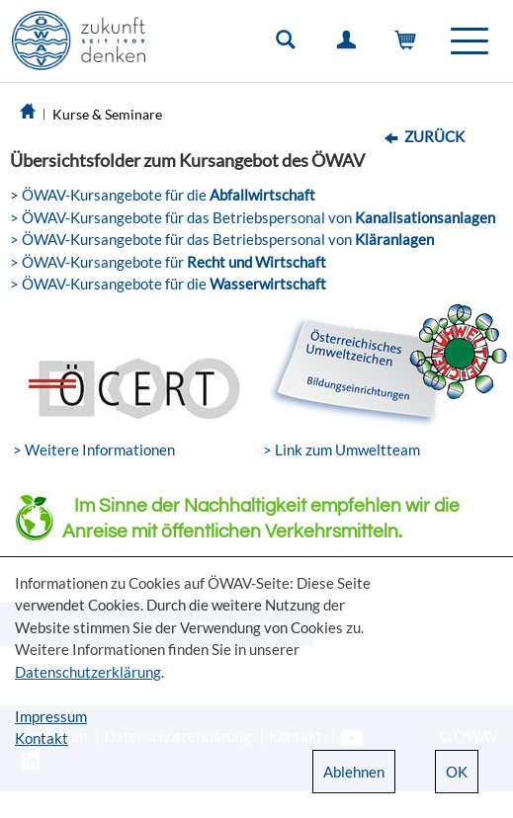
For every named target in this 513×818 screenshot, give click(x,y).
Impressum (51, 716)
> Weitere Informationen (94, 449)
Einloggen (350, 44)
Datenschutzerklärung (88, 672)
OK (457, 771)
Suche (289, 44)
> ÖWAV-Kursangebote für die (168, 283)
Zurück (434, 136)
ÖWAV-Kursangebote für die (167, 195)
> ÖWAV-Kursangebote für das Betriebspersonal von (252, 217)
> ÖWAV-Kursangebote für (168, 262)
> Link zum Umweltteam (341, 449)
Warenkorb (410, 44)
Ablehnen (354, 771)
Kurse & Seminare (107, 114)
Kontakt (41, 738)
